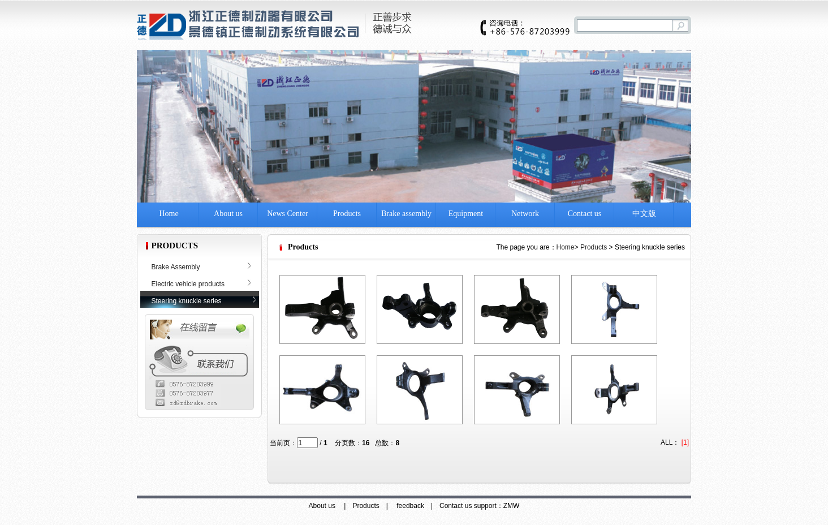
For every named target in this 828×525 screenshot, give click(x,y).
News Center (287, 213)
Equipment (465, 213)
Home (168, 213)
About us (228, 213)
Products (347, 213)
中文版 (644, 213)
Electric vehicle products (188, 284)
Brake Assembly (176, 267)
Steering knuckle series (187, 301)
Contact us (585, 213)
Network (525, 213)
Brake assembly (406, 213)
